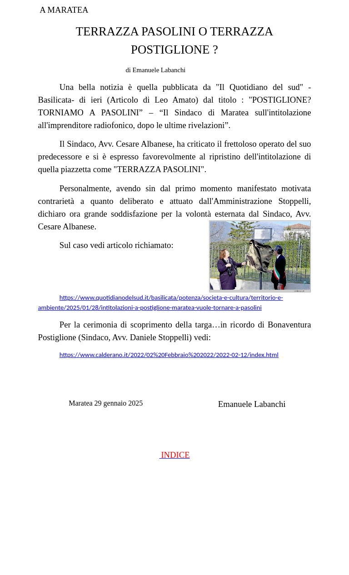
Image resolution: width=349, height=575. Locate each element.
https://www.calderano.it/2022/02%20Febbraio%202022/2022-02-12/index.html (169, 355)
